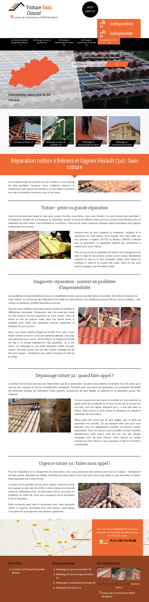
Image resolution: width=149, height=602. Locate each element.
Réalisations (110, 47)
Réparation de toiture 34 (109, 41)
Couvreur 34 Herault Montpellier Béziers (19, 41)
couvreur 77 (120, 529)
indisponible (116, 24)
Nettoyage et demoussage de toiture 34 (64, 42)
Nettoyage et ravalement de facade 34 (86, 42)
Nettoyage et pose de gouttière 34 (42, 41)
